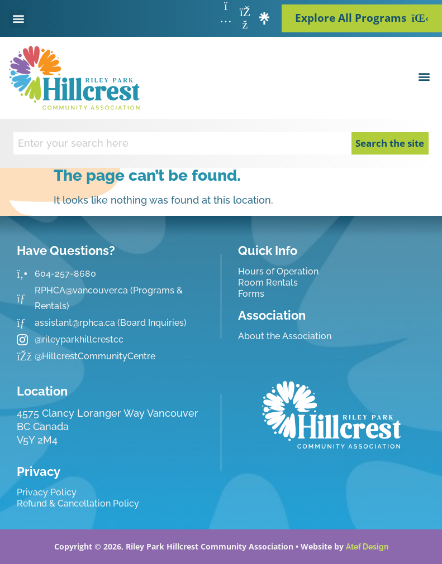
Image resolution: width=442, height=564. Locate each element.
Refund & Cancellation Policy (78, 503)
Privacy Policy (47, 492)
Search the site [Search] (389, 143)
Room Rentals (268, 282)
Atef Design (367, 546)
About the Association (284, 336)
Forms (251, 293)
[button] (18, 18)
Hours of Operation (278, 271)
